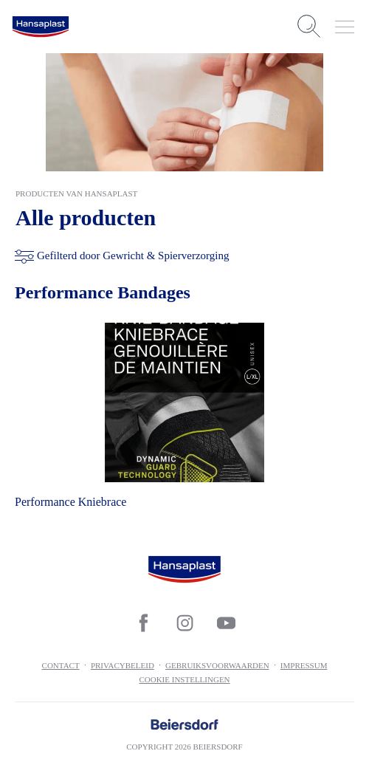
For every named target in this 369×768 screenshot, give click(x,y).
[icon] (143, 622)
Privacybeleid (122, 665)
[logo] (40, 27)
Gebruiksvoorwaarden (217, 665)
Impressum (304, 665)
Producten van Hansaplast (76, 193)
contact (61, 665)
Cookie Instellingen (184, 679)
